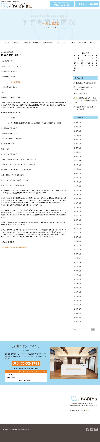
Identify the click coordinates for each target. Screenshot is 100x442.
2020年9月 (77, 322)
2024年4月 (77, 173)
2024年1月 (77, 186)
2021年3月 (77, 296)
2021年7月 (77, 279)
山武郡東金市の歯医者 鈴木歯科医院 (14, 247)
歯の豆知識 (82, 43)
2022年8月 (77, 228)
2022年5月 (77, 241)
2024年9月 (77, 165)
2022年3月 (77, 250)
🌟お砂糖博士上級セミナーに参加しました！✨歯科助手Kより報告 (86, 100)
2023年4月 (77, 211)
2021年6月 (77, 283)
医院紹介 (36, 43)
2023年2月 (77, 220)
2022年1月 (77, 254)
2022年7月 (77, 233)
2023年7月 (77, 203)
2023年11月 (78, 195)
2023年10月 (78, 199)
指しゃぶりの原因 (81, 94)
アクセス (72, 43)
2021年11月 (78, 262)
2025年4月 (77, 135)
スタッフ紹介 (61, 43)
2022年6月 (77, 237)
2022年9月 (77, 224)
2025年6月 (77, 127)
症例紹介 (92, 43)
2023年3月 (77, 216)
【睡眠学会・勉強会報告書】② (85, 83)
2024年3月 (77, 178)
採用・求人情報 (48, 43)
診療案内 (27, 43)
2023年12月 (78, 190)
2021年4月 (77, 292)
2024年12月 (78, 152)
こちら (87, 410)
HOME (7, 43)
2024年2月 (77, 182)
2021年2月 (77, 300)
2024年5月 (77, 169)
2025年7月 (77, 122)
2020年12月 (78, 309)
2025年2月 (77, 144)
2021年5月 (77, 288)
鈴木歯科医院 (15, 82)
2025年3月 (77, 139)
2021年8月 (77, 275)
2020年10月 (78, 317)
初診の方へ (16, 43)
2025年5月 (77, 131)
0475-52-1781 (61, 4)
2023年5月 (77, 207)
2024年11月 (78, 156)
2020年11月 (78, 313)
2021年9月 (77, 271)
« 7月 (74, 70)
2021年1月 (77, 305)
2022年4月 (77, 245)
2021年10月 (78, 267)
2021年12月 (78, 258)
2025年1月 (77, 148)
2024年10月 (78, 161)
